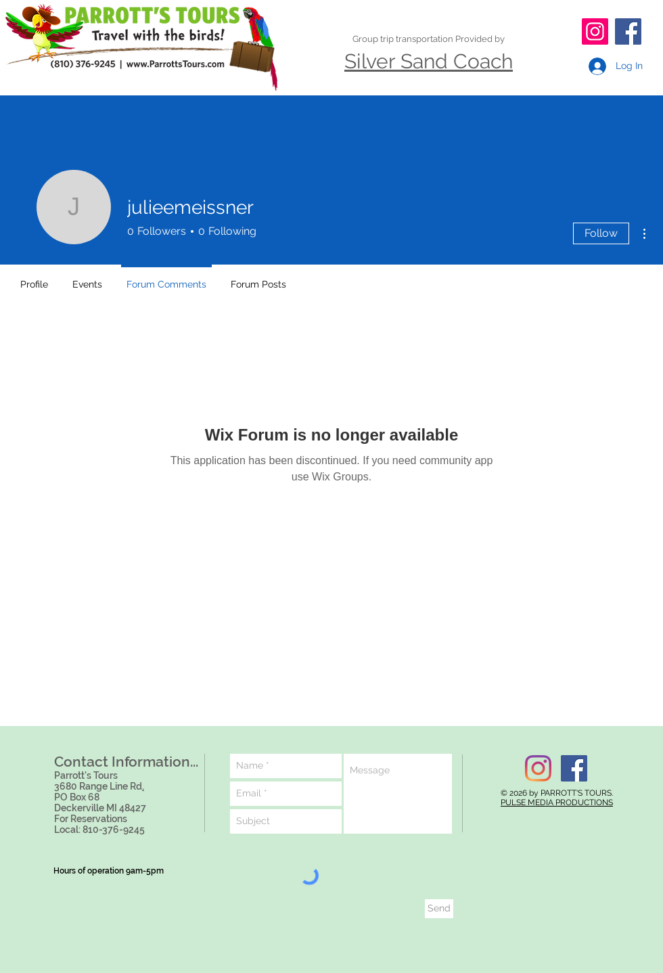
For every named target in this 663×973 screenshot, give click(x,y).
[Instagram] (595, 31)
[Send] (439, 908)
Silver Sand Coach (428, 61)
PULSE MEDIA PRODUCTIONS (557, 802)
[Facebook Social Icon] (574, 768)
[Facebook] (628, 31)
